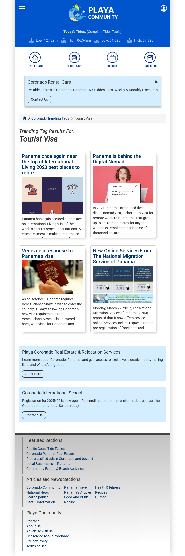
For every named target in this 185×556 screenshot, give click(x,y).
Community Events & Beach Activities (55, 469)
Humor (100, 497)
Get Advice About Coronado (47, 536)
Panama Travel (75, 487)
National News (37, 492)
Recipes (101, 492)
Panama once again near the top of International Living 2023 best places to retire (51, 164)
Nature (69, 502)
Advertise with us (39, 531)
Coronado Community (43, 487)
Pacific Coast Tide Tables (45, 449)
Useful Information (40, 502)
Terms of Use (36, 546)
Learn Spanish (37, 497)
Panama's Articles (78, 492)
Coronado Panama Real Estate (50, 454)
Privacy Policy (37, 541)
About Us (33, 526)
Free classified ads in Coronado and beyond (59, 459)
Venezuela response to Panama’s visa (47, 253)
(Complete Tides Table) (104, 32)
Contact (32, 521)
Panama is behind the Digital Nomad (117, 159)
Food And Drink (76, 497)
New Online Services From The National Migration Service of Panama (122, 256)
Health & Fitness (107, 487)
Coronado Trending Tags (50, 118)
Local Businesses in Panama (48, 464)
